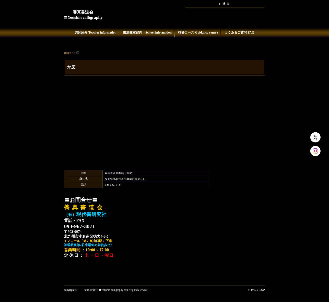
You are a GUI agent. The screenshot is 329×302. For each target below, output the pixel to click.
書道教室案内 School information (147, 32)
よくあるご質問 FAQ (239, 32)
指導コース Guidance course (198, 32)
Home (67, 52)
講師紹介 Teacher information (95, 32)
